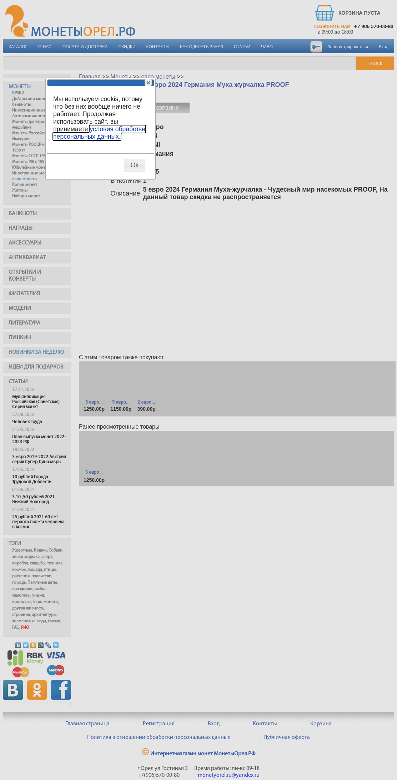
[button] (148, 82)
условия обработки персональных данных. (99, 132)
